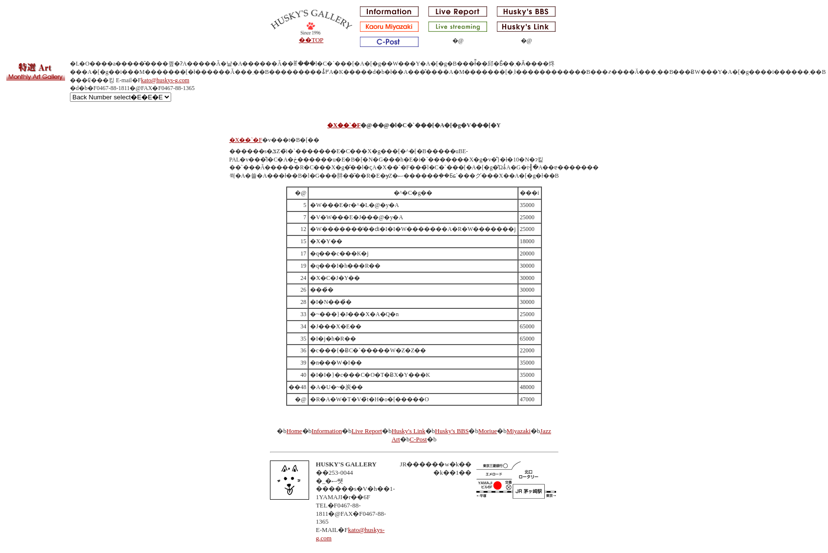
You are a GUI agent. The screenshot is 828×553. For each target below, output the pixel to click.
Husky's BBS (452, 431)
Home (294, 431)
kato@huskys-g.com (165, 80)
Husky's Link (408, 431)
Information (327, 431)
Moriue (487, 431)
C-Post (417, 439)
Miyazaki (519, 431)
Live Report (367, 431)
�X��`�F (343, 125)
